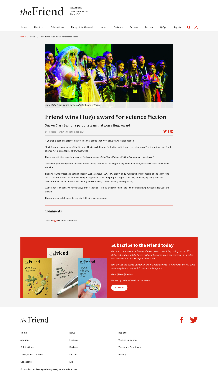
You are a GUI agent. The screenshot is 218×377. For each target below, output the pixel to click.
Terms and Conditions (129, 347)
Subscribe (119, 287)
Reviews (134, 27)
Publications (57, 27)
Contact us (26, 361)
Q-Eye (163, 27)
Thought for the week (82, 27)
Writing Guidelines (127, 339)
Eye (71, 361)
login (55, 220)
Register (177, 27)
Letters (149, 27)
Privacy (122, 354)
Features (118, 27)
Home (23, 27)
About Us (38, 27)
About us (25, 339)
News (103, 27)
